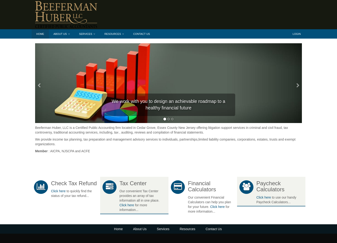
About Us (62, 34)
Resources (114, 34)
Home (40, 34)
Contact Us (141, 34)
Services (87, 34)
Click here (58, 191)
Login (297, 34)
